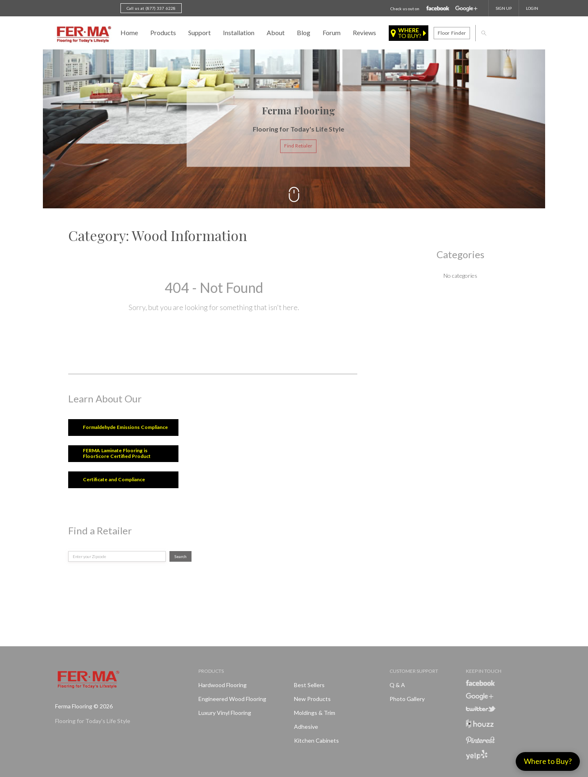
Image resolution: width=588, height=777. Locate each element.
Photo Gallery (407, 698)
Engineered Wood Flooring (232, 698)
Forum (332, 32)
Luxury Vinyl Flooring (224, 712)
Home (129, 32)
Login (532, 8)
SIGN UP (504, 8)
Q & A (397, 684)
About (276, 32)
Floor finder (452, 33)
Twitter (481, 709)
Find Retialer (298, 146)
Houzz (480, 725)
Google (466, 8)
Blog (303, 32)
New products (312, 698)
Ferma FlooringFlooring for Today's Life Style (82, 34)
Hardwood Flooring (222, 684)
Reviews (364, 32)
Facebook (438, 8)
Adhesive (306, 726)
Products (163, 32)
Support (199, 32)
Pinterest (480, 740)
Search (180, 556)
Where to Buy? (548, 761)
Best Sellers (309, 684)
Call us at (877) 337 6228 (151, 8)
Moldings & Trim (314, 712)
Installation (238, 32)
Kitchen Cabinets (316, 740)
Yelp (477, 755)
